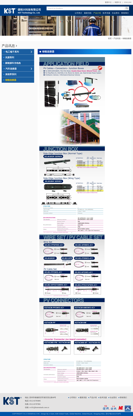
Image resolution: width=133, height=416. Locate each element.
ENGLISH (127, 2)
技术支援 (106, 13)
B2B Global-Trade (62, 414)
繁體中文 (108, 2)
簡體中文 (118, 2)
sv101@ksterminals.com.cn (39, 407)
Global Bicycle (87, 414)
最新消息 (88, 13)
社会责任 (115, 13)
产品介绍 (97, 13)
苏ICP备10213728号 (113, 414)
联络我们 (125, 13)
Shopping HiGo (99, 414)
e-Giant (51, 414)
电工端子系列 (12, 52)
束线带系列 (10, 74)
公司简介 (78, 13)
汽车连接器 (11, 68)
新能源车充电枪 (13, 63)
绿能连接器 (10, 80)
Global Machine (75, 414)
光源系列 (9, 57)
